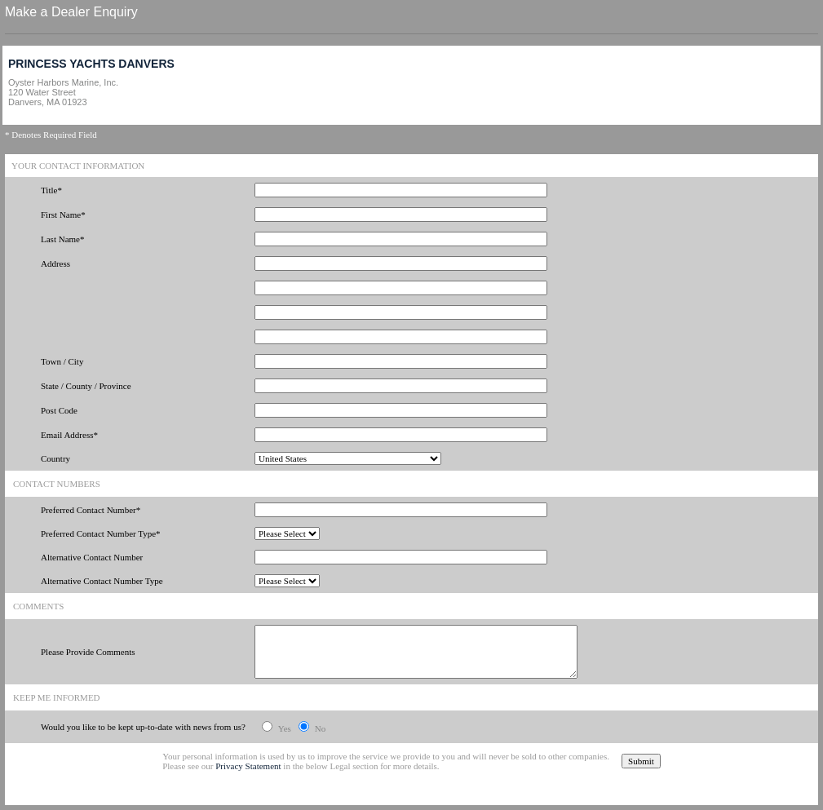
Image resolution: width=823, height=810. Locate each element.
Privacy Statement (248, 766)
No (320, 728)
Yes (284, 728)
